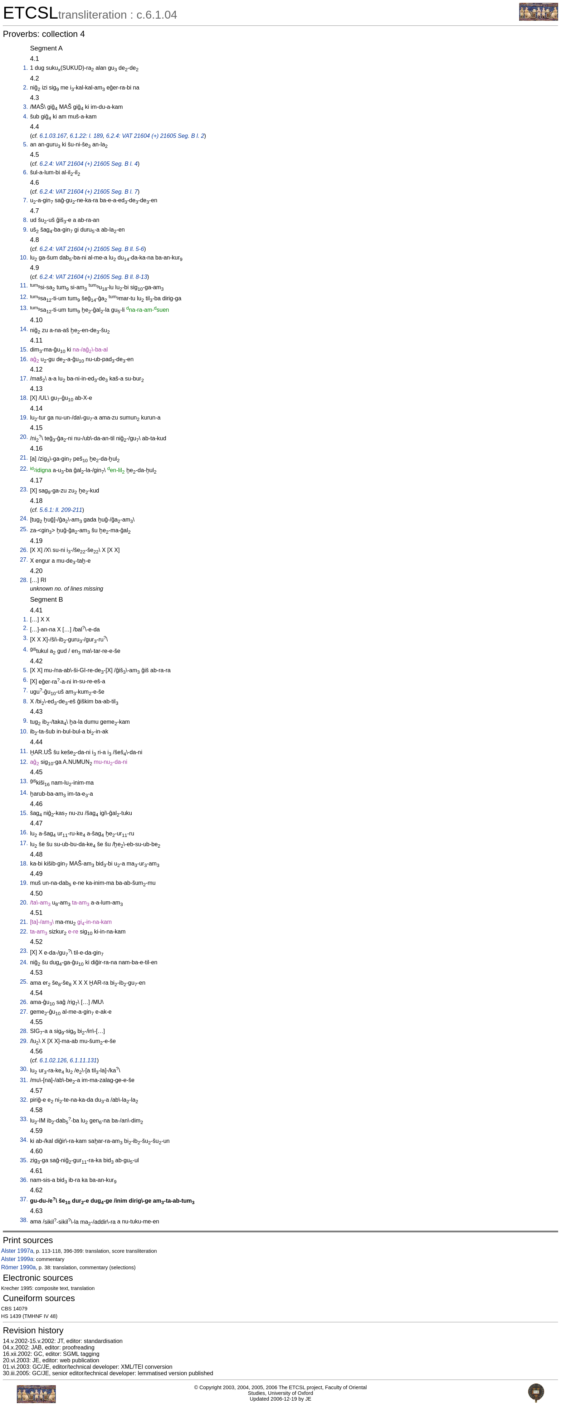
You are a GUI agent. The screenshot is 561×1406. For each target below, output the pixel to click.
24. (24, 518)
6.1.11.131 (83, 1060)
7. (25, 200)
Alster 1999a (17, 1259)
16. (24, 359)
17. (24, 378)
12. (24, 297)
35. (24, 1160)
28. (24, 580)
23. (24, 489)
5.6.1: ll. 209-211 (61, 510)
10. (24, 257)
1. (25, 68)
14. (24, 329)
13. (24, 308)
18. (24, 398)
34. (24, 1140)
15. (24, 349)
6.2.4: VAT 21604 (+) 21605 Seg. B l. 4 (89, 164)
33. (24, 1119)
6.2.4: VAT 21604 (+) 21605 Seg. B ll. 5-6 (92, 249)
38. (24, 1220)
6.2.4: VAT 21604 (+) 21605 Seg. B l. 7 (89, 192)
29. (24, 1041)
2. (25, 87)
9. (25, 230)
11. (24, 285)
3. (25, 107)
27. (24, 560)
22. (24, 469)
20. (24, 437)
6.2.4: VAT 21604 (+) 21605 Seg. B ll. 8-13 (93, 277)
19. (24, 417)
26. (24, 550)
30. (24, 1069)
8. (25, 220)
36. (24, 1180)
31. (24, 1080)
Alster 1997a (17, 1251)
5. (25, 144)
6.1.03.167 (53, 136)
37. (24, 1199)
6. (25, 172)
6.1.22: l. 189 (86, 136)
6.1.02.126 (53, 1060)
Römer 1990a (18, 1267)
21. (24, 458)
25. (24, 529)
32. (24, 1100)
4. (25, 116)
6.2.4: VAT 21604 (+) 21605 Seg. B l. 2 (155, 136)
